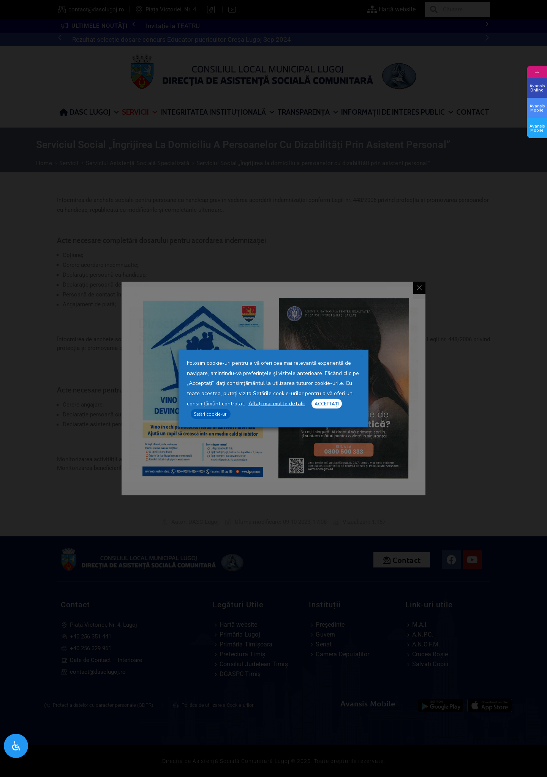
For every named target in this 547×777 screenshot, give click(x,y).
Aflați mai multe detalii (276, 403)
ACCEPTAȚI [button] (327, 403)
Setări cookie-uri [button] (211, 414)
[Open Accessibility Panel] (16, 746)
